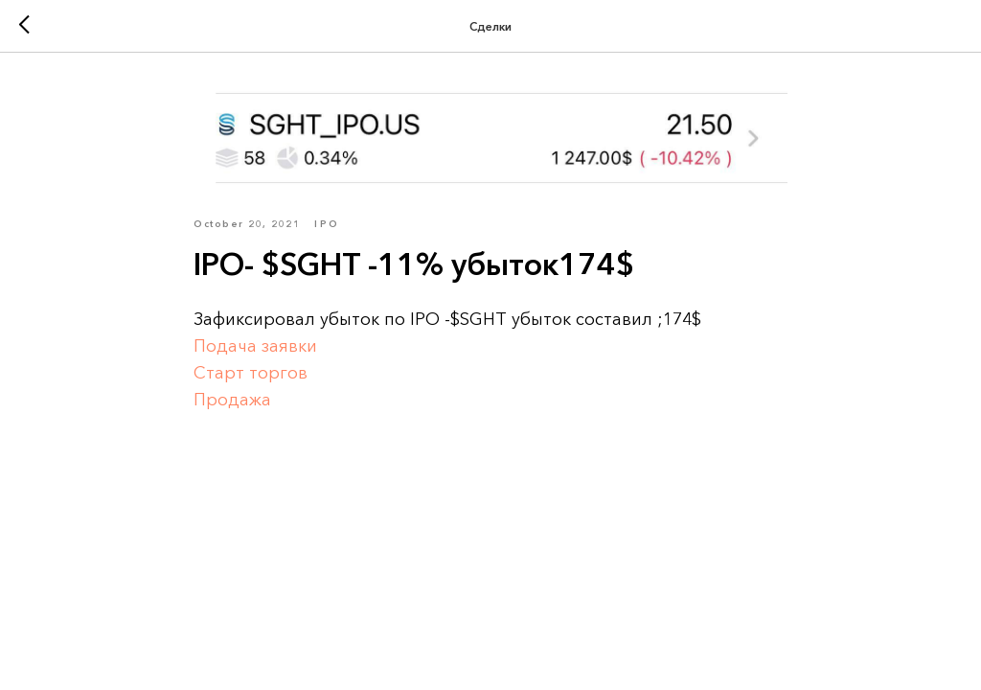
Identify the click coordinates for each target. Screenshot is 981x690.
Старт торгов (251, 372)
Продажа (232, 399)
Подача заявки (255, 345)
